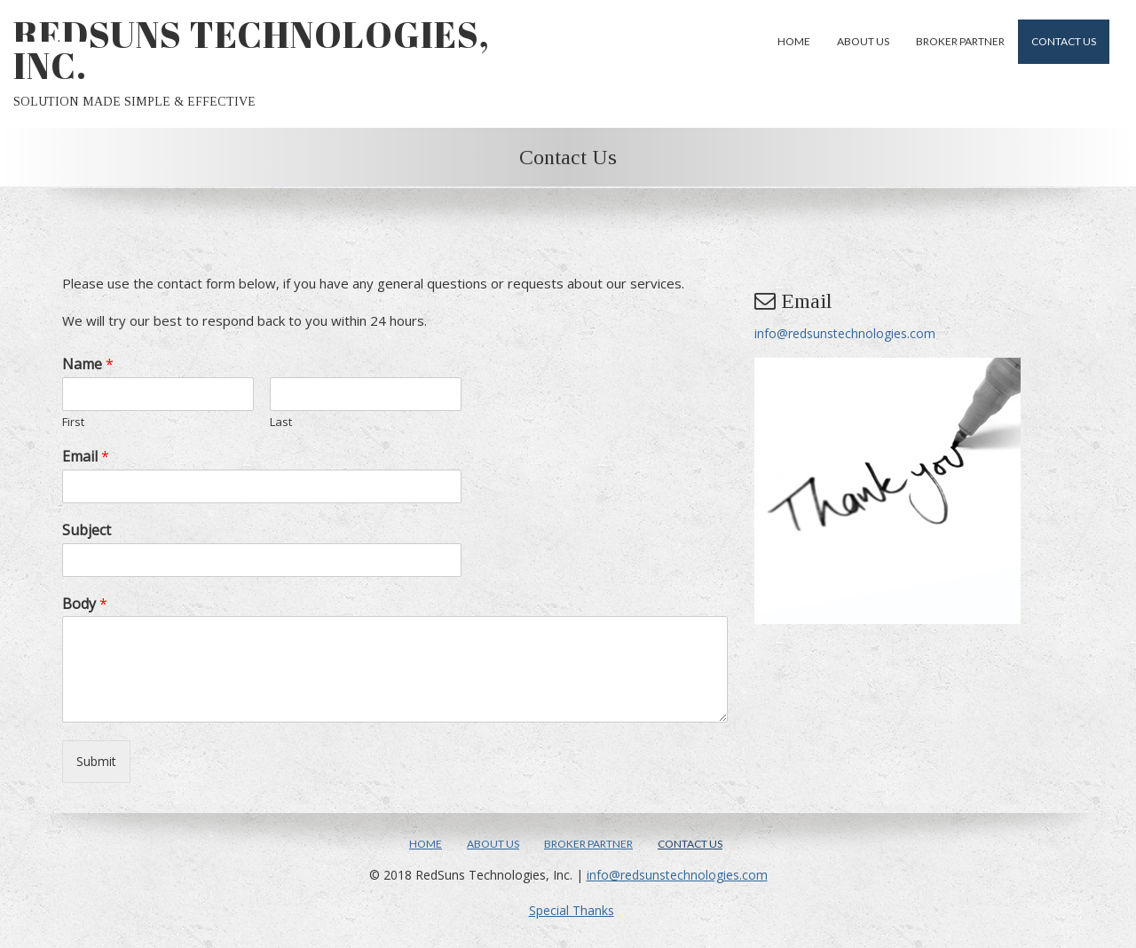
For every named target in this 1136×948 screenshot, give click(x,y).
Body (84, 604)
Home (793, 41)
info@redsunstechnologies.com (844, 333)
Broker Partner (960, 41)
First (73, 422)
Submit (96, 761)
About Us (863, 41)
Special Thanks (571, 910)
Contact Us (1063, 41)
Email (85, 456)
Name (88, 364)
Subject (86, 530)
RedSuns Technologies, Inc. (251, 50)
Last (281, 422)
